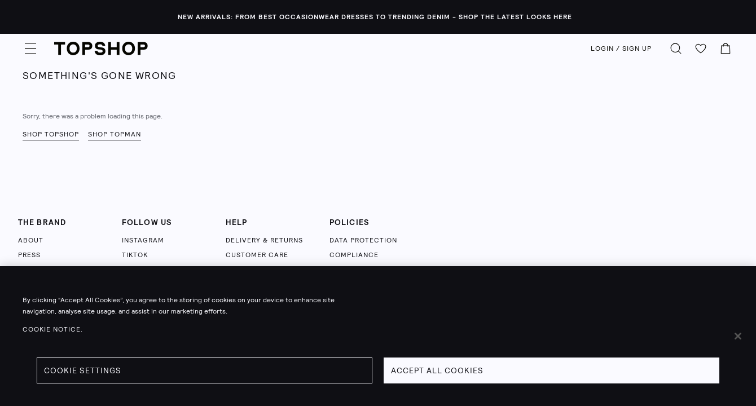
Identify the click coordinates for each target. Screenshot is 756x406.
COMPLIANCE (354, 254)
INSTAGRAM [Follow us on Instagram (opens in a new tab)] (143, 240)
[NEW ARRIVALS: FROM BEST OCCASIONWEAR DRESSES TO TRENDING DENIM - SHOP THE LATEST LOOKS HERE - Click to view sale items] (378, 17)
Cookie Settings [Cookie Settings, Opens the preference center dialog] (82, 370)
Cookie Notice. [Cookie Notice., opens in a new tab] (53, 329)
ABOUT (30, 240)
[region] (378, 336)
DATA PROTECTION (363, 240)
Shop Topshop (51, 134)
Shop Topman (114, 134)
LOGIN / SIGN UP (621, 48)
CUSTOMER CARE (257, 254)
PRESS (29, 254)
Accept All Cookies (437, 370)
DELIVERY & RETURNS (264, 240)
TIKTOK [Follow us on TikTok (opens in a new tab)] (135, 254)
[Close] (738, 336)
